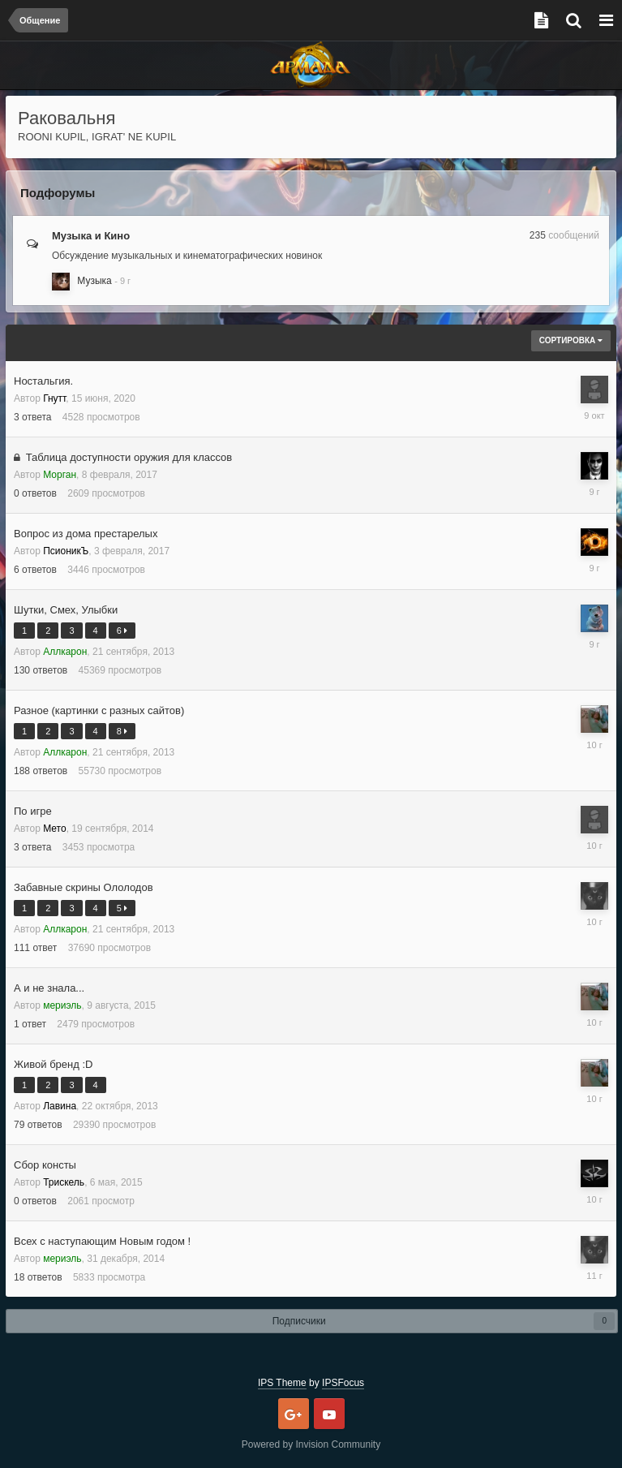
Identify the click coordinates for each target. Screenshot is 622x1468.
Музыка (94, 280)
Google (293, 1413)
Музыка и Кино (91, 236)
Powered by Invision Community (311, 1444)
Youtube (329, 1413)
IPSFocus (343, 1382)
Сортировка (571, 340)
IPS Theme (282, 1382)
